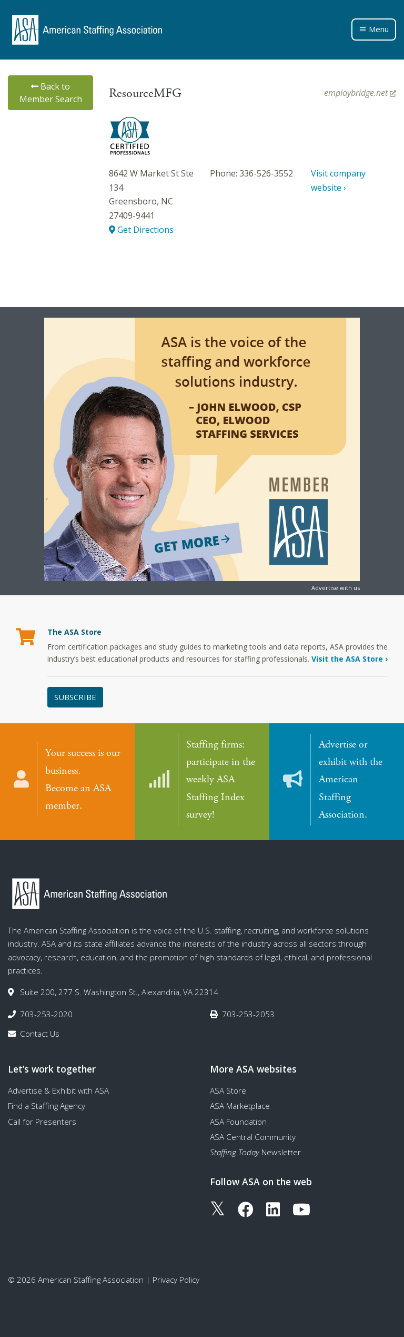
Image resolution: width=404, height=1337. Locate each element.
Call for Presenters (42, 1121)
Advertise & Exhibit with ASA (58, 1090)
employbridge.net (360, 93)
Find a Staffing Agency (46, 1105)
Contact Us (39, 1033)
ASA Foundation (238, 1121)
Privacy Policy (176, 1279)
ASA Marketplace (240, 1105)
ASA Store (228, 1090)
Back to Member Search (50, 93)
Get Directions (141, 229)
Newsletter (255, 1152)
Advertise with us (335, 588)
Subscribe (75, 697)
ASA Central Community (253, 1137)
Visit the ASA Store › (349, 659)
